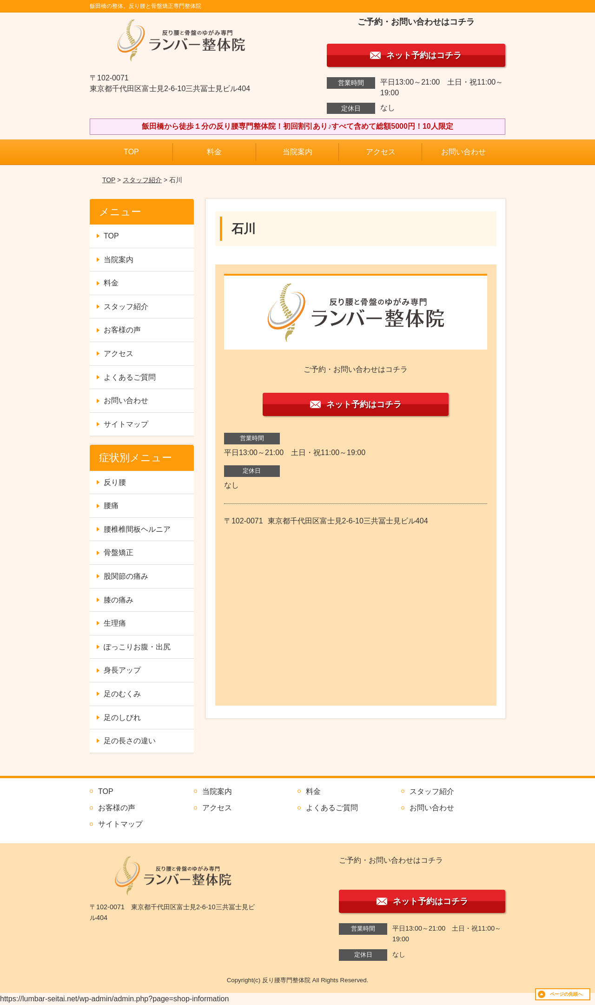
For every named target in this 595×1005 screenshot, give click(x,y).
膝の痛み (118, 600)
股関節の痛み (126, 576)
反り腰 (115, 482)
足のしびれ (122, 717)
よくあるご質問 (130, 377)
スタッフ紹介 (142, 180)
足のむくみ (122, 694)
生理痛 (115, 623)
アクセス (381, 152)
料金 (214, 152)
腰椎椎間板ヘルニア (137, 529)
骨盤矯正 (118, 552)
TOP (131, 152)
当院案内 (297, 152)
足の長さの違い (130, 741)
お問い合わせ (463, 152)
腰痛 (111, 505)
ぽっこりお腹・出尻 (137, 647)
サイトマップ (126, 424)
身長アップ (122, 670)
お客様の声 (122, 330)
